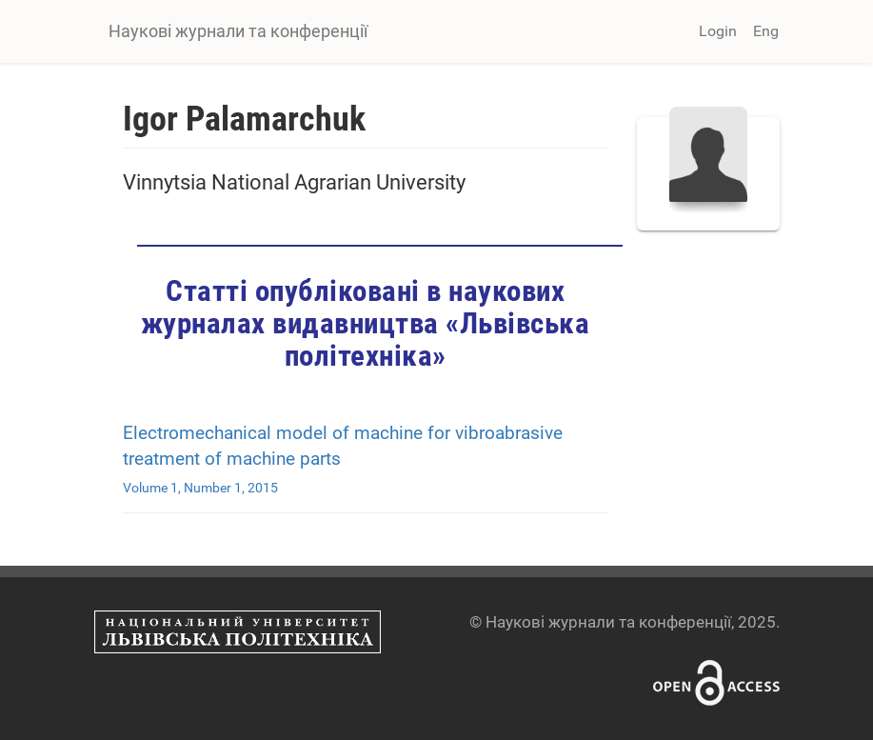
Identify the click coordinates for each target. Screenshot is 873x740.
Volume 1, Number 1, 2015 (200, 487)
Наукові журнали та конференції (238, 31)
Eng (766, 31)
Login (718, 31)
